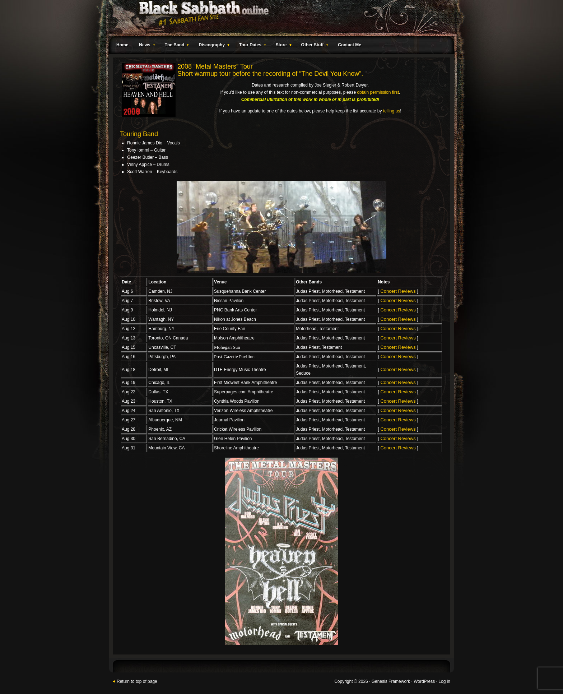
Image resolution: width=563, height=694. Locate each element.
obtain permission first (378, 92)
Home (122, 44)
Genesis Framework (391, 681)
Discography (212, 46)
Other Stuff (313, 46)
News (145, 46)
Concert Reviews (397, 291)
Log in (444, 681)
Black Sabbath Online (278, 18)
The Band (175, 46)
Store (282, 46)
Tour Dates (251, 46)
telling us (391, 111)
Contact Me (349, 44)
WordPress (424, 681)
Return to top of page (137, 681)
